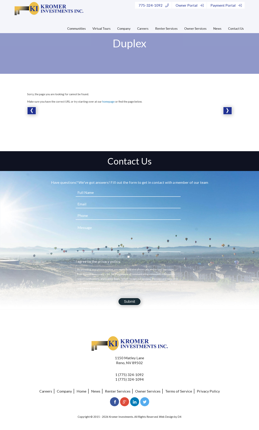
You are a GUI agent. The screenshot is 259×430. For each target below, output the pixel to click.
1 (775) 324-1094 (129, 379)
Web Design (166, 416)
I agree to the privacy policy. (98, 261)
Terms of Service (178, 391)
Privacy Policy (208, 391)
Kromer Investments (121, 416)
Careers (142, 28)
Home (81, 391)
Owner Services (195, 28)
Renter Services (166, 28)
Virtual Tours (101, 28)
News (217, 28)
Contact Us (236, 28)
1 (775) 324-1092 (129, 374)
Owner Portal (190, 5)
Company (123, 28)
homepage (108, 101)
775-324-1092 (154, 5)
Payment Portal (226, 5)
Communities (76, 28)
